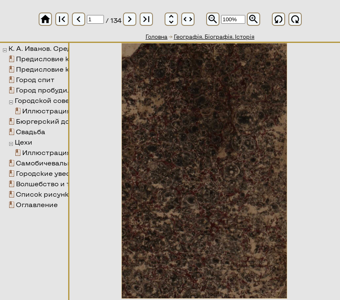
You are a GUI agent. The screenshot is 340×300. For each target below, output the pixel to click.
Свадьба (30, 131)
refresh (278, 19)
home (45, 19)
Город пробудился (47, 90)
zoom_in (253, 19)
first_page (62, 19)
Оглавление (37, 204)
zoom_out (213, 19)
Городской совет (44, 100)
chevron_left (78, 19)
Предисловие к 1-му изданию (67, 58)
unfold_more (171, 19)
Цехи (23, 142)
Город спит (35, 79)
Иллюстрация (46, 111)
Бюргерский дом (45, 121)
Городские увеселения (55, 173)
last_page (146, 19)
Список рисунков (46, 194)
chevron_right (130, 19)
